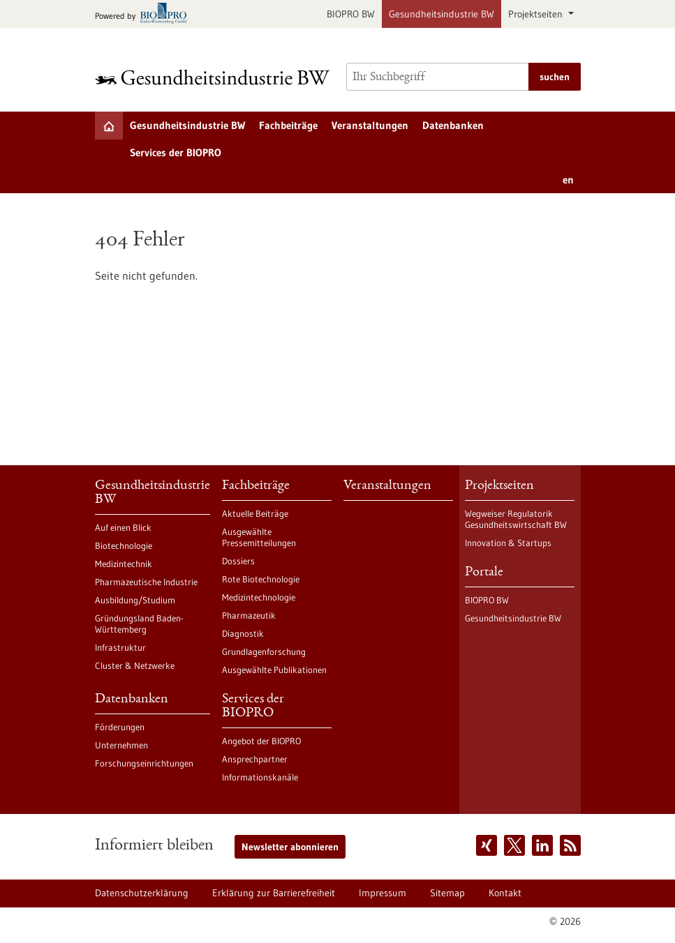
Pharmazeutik (249, 615)
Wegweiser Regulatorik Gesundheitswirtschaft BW (516, 519)
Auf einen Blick (123, 527)
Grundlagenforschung (264, 651)
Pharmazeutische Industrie (146, 581)
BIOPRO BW (351, 14)
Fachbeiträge (288, 125)
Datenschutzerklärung (141, 893)
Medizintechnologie (258, 597)
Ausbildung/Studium (135, 599)
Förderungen (119, 726)
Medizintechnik (123, 563)
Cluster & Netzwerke (135, 665)
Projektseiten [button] (536, 14)
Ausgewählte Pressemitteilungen (259, 537)
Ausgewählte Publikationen (274, 669)
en (568, 179)
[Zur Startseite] (212, 77)
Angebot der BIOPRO (261, 740)
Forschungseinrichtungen (144, 763)
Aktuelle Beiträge (255, 513)
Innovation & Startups (508, 542)
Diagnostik (243, 633)
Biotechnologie (123, 545)
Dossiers (238, 560)
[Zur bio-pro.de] (145, 14)
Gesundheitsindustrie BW (441, 14)
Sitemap (447, 893)
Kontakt (505, 893)
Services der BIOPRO (175, 152)
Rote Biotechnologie (260, 578)
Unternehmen (121, 744)
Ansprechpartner (255, 758)
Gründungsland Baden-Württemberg (139, 623)
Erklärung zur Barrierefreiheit (273, 893)
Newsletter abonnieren (290, 846)
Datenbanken (453, 125)
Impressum (382, 893)
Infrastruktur (120, 647)
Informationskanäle (260, 777)
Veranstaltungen (370, 125)
